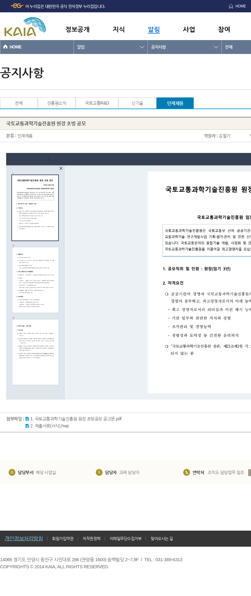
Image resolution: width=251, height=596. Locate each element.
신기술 (137, 103)
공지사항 (158, 46)
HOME (15, 46)
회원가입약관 (62, 538)
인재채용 (175, 103)
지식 (119, 29)
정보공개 (77, 29)
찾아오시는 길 (162, 538)
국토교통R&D (97, 103)
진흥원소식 (57, 103)
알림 (154, 29)
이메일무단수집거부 (126, 538)
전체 (18, 103)
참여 (224, 29)
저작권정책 (91, 538)
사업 (189, 29)
